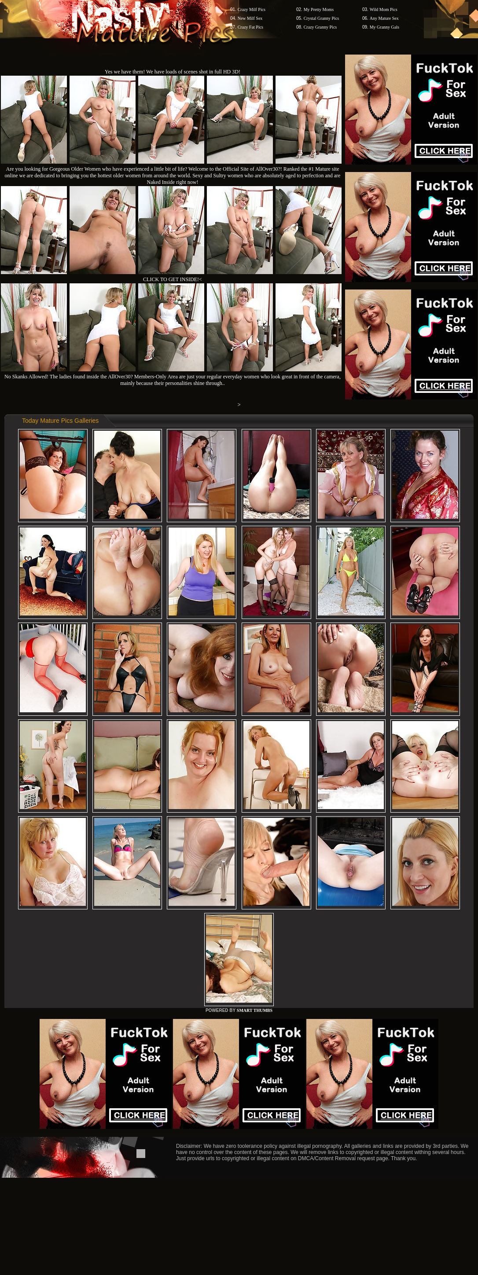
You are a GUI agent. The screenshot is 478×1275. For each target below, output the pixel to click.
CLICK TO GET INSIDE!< (172, 279)
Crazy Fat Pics (250, 27)
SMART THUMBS (254, 1010)
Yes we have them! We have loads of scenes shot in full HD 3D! (172, 72)
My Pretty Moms (319, 9)
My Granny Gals (384, 27)
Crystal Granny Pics (321, 18)
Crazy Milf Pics (251, 9)
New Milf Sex (250, 18)
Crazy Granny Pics (320, 27)
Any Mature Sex (384, 18)
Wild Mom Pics (383, 9)
